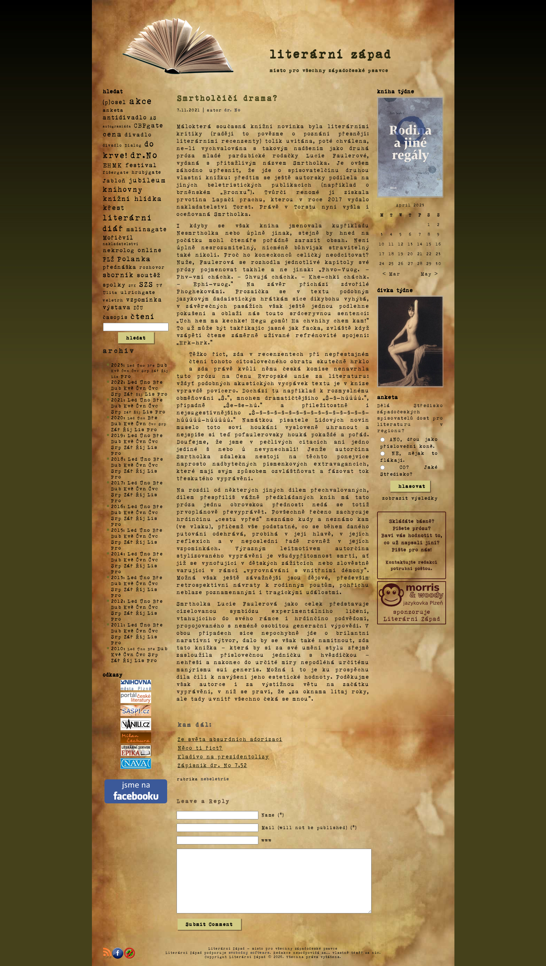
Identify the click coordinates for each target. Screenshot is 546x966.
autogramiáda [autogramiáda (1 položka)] (117, 126)
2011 (117, 625)
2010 (117, 648)
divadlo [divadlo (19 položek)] (138, 134)
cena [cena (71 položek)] (112, 133)
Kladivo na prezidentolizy (223, 756)
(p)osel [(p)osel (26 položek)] (114, 102)
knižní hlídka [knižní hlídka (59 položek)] (132, 198)
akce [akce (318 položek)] (140, 100)
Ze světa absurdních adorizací (230, 738)
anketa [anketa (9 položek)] (113, 110)
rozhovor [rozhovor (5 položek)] (152, 267)
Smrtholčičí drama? (227, 98)
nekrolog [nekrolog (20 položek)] (119, 250)
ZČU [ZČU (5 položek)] (138, 307)
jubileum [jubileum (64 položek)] (147, 179)
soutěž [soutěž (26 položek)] (149, 275)
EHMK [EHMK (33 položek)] (113, 165)
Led (132, 382)
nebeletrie (215, 778)
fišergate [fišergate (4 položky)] (116, 172)
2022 (117, 382)
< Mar (391, 273)
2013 (117, 577)
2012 (117, 601)
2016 (117, 506)
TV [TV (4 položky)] (159, 285)
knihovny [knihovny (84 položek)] (123, 189)
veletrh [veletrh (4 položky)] (113, 300)
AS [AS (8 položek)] (153, 117)
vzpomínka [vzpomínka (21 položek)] (144, 299)
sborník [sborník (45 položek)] (118, 275)
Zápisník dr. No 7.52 (212, 765)
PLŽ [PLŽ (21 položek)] (109, 259)
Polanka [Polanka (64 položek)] (134, 258)
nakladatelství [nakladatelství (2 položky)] (121, 243)
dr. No (232, 109)
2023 (117, 365)
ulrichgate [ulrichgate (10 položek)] (137, 292)
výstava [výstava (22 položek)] (117, 307)
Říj (127, 429)
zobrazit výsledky (410, 498)
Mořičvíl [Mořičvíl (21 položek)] (118, 237)
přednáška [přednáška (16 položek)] (119, 266)
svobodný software (249, 952)
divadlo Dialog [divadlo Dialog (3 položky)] (122, 145)
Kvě (129, 388)
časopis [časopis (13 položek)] (115, 316)
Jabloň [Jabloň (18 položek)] (114, 180)
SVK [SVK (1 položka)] (132, 285)
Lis (150, 394)
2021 (117, 400)
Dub (162, 365)
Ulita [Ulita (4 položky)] (110, 292)
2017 (117, 482)
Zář (129, 394)
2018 (117, 459)
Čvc (153, 388)
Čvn (141, 388)
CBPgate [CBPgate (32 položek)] (148, 125)
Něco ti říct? (200, 747)
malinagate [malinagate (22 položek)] (146, 229)
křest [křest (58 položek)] (114, 207)
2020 (117, 417)
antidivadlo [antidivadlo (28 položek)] (125, 117)
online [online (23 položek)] (150, 250)
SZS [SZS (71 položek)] (146, 283)
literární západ (331, 53)
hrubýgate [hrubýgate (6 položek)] (147, 172)
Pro (126, 376)
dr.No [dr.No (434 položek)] (144, 154)
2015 (117, 530)
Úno (145, 382)
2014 (117, 553)
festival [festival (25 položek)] (141, 165)
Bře (158, 382)
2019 (117, 435)
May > (429, 273)
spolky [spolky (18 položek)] (114, 284)
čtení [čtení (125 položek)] (143, 316)
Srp (116, 394)
